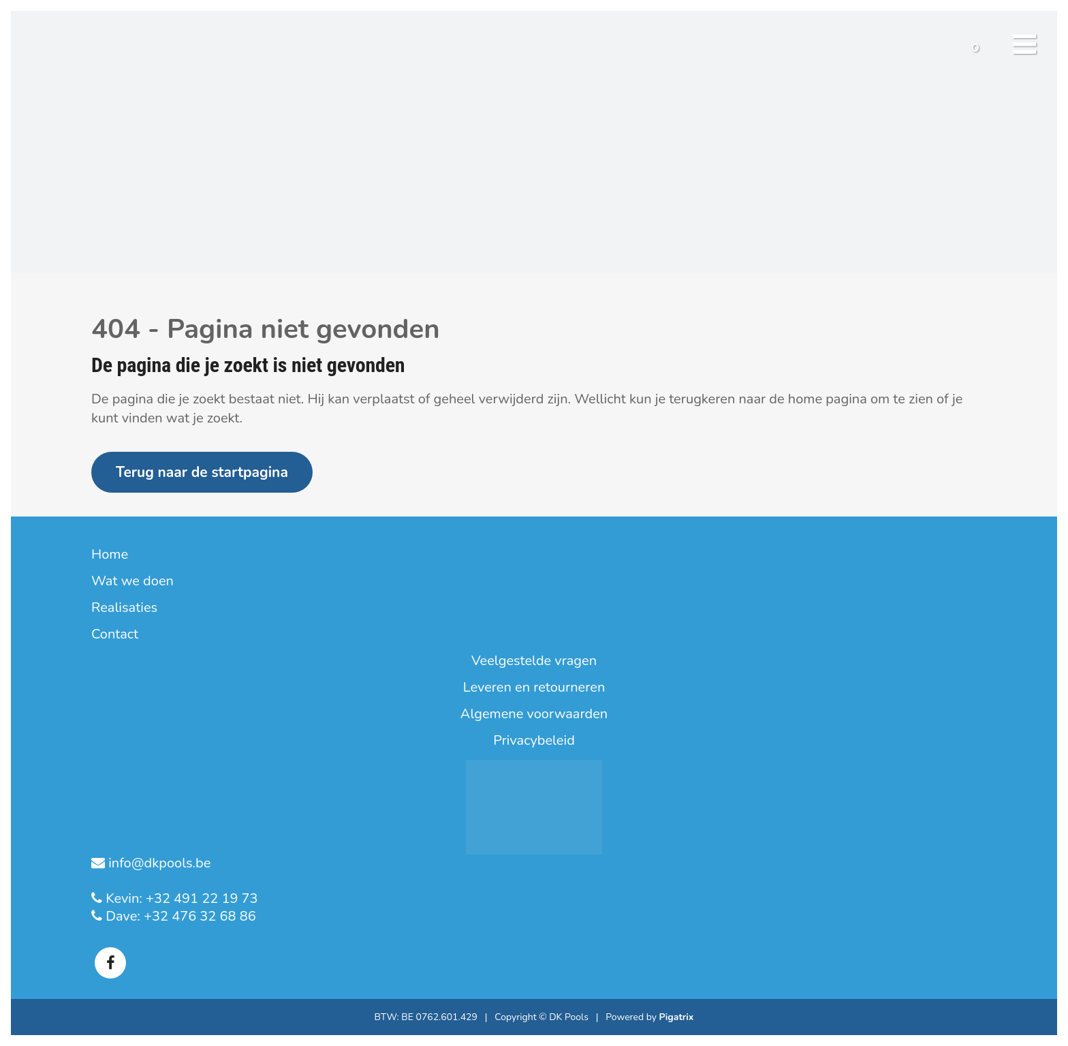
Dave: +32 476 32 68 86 (179, 916)
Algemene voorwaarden (534, 714)
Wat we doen (132, 581)
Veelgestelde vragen (534, 660)
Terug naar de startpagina (202, 472)
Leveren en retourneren (534, 687)
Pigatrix (676, 1017)
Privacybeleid (534, 740)
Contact (114, 634)
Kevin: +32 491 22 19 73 (180, 898)
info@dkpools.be (157, 863)
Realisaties (124, 607)
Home (109, 554)
